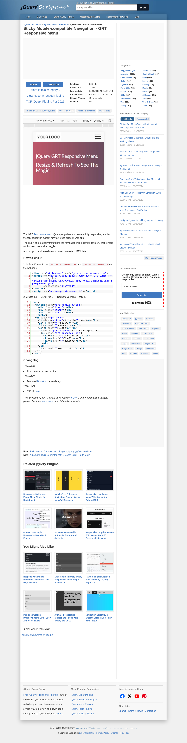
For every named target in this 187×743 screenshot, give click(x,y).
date (37, 391)
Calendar (134, 334)
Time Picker (149, 339)
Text (122, 102)
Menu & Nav (126, 88)
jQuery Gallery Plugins (82, 713)
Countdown (126, 324)
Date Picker (143, 329)
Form (144, 78)
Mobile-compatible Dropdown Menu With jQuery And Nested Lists (37, 618)
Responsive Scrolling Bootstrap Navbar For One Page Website (36, 579)
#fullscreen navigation (86, 111)
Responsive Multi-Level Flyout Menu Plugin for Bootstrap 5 (34, 497)
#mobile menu (104, 111)
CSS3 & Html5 (126, 78)
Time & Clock (148, 102)
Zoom (144, 106)
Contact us (150, 711)
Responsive (40, 234)
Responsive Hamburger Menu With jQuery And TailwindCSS (97, 497)
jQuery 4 (138, 319)
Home (27, 17)
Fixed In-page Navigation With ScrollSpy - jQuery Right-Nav (98, 579)
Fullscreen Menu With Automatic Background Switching (65, 535)
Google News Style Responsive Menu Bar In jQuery (35, 535)
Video (155, 354)
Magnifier (155, 329)
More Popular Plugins (153, 258)
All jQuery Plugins (128, 71)
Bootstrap (42, 381)
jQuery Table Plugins (81, 709)
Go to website (95, 98)
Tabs (124, 354)
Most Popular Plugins (90, 17)
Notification (135, 344)
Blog (137, 17)
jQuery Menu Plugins (82, 704)
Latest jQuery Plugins (64, 17)
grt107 (73, 397)
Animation (125, 74)
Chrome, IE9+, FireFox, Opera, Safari (40, 111)
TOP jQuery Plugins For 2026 (45, 101)
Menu (49, 234)
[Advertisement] (68, 58)
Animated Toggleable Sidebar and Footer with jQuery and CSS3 (66, 618)
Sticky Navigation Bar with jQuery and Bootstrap (141, 220)
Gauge (139, 349)
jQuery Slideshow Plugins (84, 699)
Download (53, 84)
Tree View (145, 354)
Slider (123, 95)
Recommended (143, 119)
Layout (145, 81)
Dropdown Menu (141, 324)
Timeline (133, 354)
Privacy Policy (102, 732)
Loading (145, 85)
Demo (33, 84)
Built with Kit (141, 302)
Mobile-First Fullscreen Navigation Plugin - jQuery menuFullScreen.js (67, 497)
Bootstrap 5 (126, 319)
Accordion (146, 71)
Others (123, 92)
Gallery (124, 81)
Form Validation (128, 329)
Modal (124, 334)
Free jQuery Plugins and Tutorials (46, 5)
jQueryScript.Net (86, 732)
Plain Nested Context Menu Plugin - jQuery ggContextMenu (60, 451)
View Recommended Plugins (45, 95)
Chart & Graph (148, 74)
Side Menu (150, 349)
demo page (47, 401)
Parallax (137, 339)
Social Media (126, 99)
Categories (42, 17)
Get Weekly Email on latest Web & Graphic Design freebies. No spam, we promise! (141, 277)
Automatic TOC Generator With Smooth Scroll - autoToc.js (60, 455)
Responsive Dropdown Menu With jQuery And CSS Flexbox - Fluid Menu (100, 535)
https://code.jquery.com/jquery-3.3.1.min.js (80, 275)
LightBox (124, 85)
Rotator (145, 92)
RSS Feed (124, 732)
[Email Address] (142, 286)
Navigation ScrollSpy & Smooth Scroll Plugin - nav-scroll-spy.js (99, 618)
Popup (124, 344)
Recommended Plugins (117, 17)
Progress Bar (149, 344)
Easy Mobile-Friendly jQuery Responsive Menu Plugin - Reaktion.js (68, 579)
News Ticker (147, 334)
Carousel (149, 319)
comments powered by (37, 635)
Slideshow (146, 95)
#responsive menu (66, 111)
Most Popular (127, 119)
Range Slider (127, 349)
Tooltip (123, 106)
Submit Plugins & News (131, 711)
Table (144, 99)
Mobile (145, 88)
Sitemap (114, 732)
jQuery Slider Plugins (82, 694)
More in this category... (45, 89)
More (58, 713)
